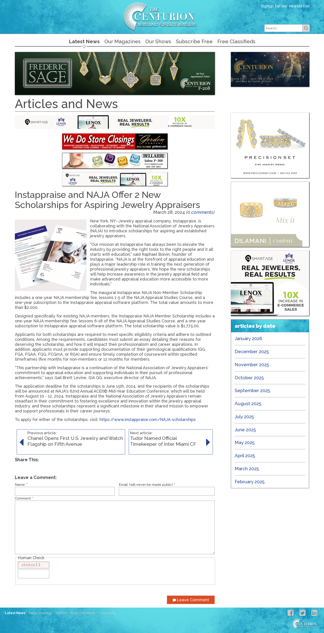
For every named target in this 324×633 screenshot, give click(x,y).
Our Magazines (122, 41)
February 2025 (250, 481)
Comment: (24, 498)
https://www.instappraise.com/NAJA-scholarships (147, 419)
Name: (21, 485)
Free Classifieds (236, 41)
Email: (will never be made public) (147, 485)
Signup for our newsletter (285, 6)
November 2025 (252, 364)
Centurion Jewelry (162, 16)
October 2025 (249, 377)
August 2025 (248, 403)
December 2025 (252, 351)
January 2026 (248, 338)
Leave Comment (191, 599)
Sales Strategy (40, 613)
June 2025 (245, 429)
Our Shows (158, 41)
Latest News (84, 41)
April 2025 (245, 455)
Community (107, 613)
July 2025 (244, 416)
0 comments (200, 212)
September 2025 (252, 390)
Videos (61, 613)
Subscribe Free (194, 41)
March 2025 (247, 468)
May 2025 (245, 442)
